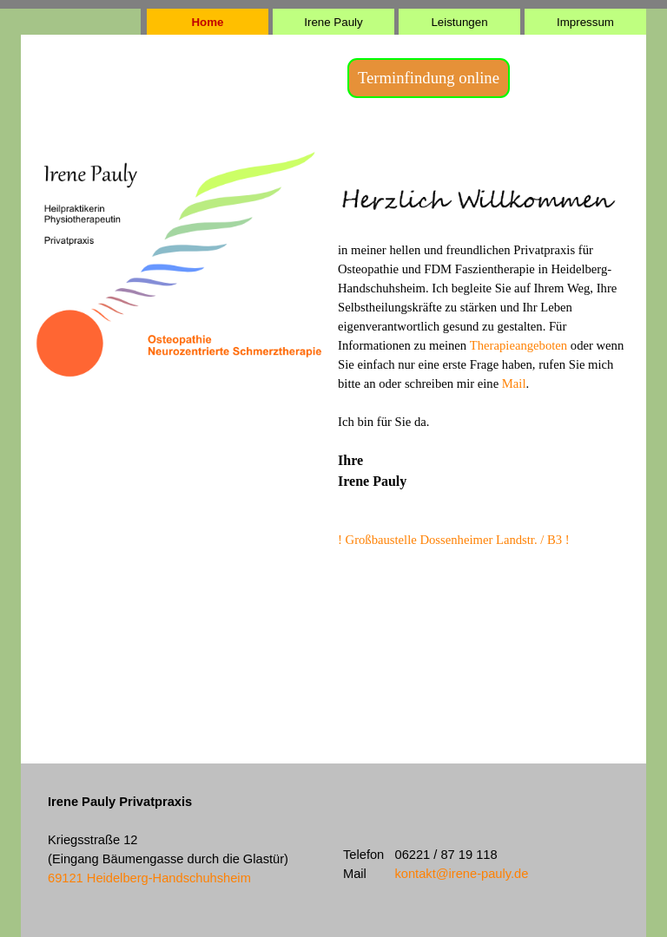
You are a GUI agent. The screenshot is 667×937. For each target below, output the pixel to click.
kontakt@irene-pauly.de (461, 874)
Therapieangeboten (520, 345)
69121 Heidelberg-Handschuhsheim (149, 878)
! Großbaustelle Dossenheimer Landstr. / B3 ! (454, 540)
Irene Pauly (333, 22)
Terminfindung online (428, 78)
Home (207, 22)
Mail (514, 383)
